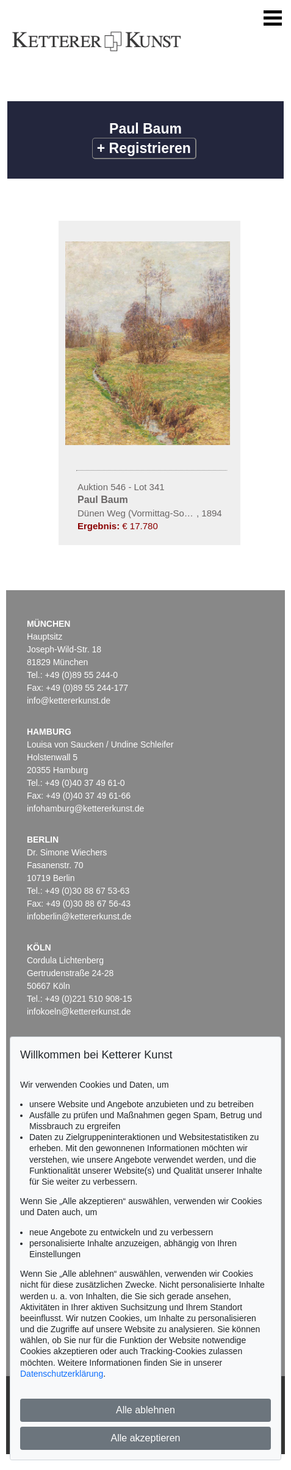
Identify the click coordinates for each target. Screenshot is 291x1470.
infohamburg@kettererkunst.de (85, 808)
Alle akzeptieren (146, 1438)
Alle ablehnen (145, 1410)
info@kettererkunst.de (68, 700)
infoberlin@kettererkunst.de (79, 916)
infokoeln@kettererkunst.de (79, 1011)
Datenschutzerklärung (61, 1374)
